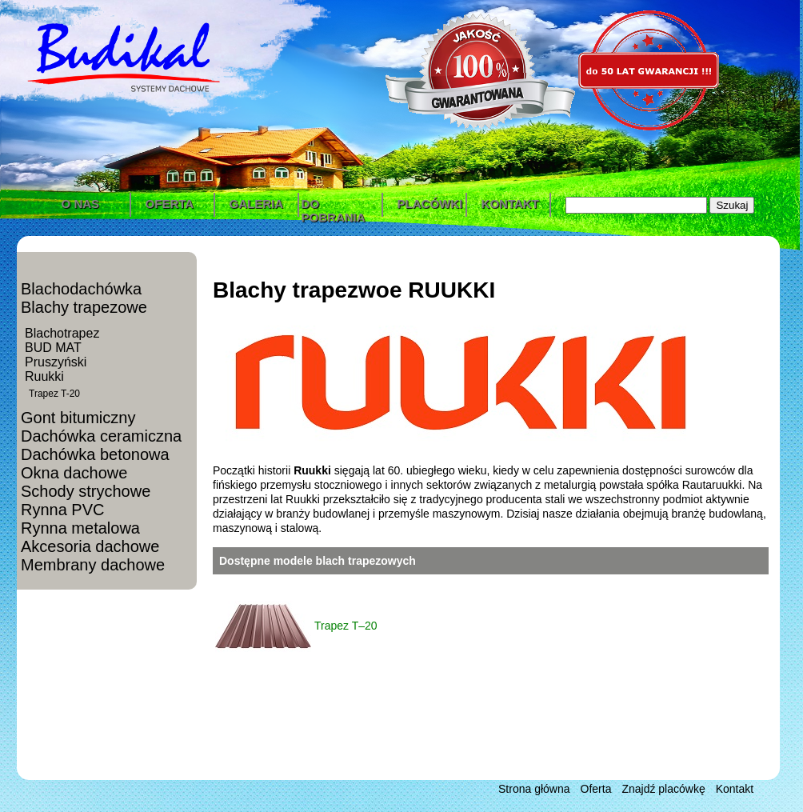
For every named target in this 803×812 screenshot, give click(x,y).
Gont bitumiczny (78, 417)
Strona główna (534, 788)
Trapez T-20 (54, 393)
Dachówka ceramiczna (101, 436)
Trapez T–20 (346, 625)
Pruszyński (55, 362)
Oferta (596, 788)
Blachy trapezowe (84, 307)
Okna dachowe (74, 473)
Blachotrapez (62, 333)
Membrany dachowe (93, 565)
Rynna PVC (63, 509)
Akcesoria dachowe (90, 546)
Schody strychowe (85, 491)
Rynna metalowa (80, 528)
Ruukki (44, 376)
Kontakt (734, 788)
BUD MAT (53, 347)
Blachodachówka (81, 289)
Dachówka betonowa (95, 454)
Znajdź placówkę (663, 788)
